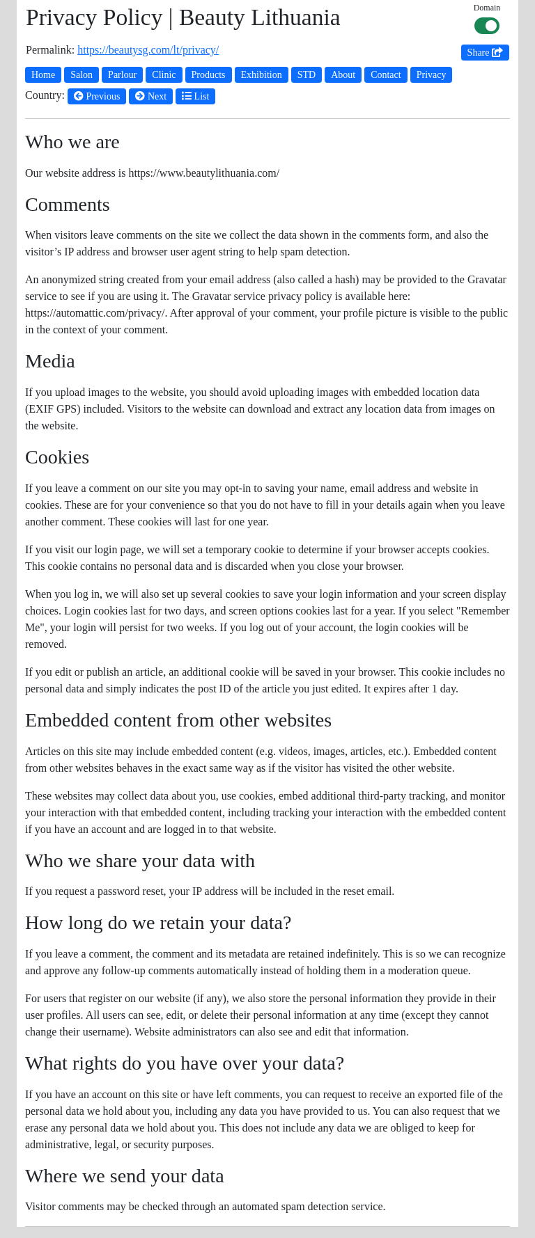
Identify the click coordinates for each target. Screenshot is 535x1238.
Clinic (164, 75)
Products (209, 75)
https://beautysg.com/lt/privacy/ (148, 50)
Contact (386, 75)
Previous (97, 96)
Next (150, 96)
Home (43, 75)
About (343, 75)
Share (485, 52)
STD (306, 75)
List (195, 96)
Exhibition (261, 75)
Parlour (122, 75)
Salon (81, 75)
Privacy (432, 75)
